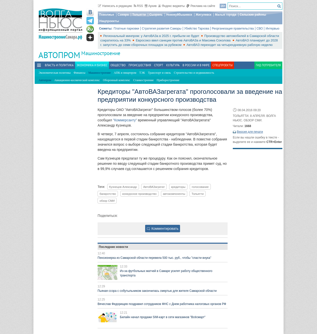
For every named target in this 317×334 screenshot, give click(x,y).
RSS (138, 6)
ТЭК (142, 72)
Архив (151, 6)
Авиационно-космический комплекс (77, 80)
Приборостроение (168, 80)
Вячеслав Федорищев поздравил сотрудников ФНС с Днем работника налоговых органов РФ (162, 304)
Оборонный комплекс (116, 80)
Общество (118, 65)
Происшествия (140, 65)
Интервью (272, 28)
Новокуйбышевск (179, 14)
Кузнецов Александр (123, 186)
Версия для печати (250, 132)
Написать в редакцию (115, 6)
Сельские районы (253, 14)
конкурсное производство (139, 193)
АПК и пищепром (125, 72)
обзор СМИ (107, 200)
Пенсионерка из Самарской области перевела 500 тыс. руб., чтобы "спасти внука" (154, 258)
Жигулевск (203, 14)
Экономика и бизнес (92, 65)
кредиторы (178, 186)
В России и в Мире (196, 65)
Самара (123, 14)
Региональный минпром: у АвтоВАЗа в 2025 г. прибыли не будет (151, 36)
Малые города (225, 14)
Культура (173, 65)
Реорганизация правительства (233, 28)
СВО (260, 28)
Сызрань (156, 14)
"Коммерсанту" (125, 120)
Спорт (158, 65)
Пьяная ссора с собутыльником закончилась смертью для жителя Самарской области (157, 291)
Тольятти (139, 14)
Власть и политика (59, 65)
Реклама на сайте (200, 6)
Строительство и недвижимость (194, 72)
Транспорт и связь (159, 72)
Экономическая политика (55, 72)
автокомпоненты (174, 193)
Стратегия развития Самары (162, 28)
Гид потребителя (268, 65)
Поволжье (106, 14)
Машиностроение (100, 53)
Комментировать (163, 229)
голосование (200, 186)
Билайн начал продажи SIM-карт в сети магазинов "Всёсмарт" (163, 317)
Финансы (79, 72)
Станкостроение (143, 80)
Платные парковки (126, 28)
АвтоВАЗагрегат (154, 186)
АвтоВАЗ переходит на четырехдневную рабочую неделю (229, 45)
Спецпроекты (222, 65)
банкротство (108, 193)
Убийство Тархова (196, 28)
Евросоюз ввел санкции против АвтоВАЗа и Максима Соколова (183, 40)
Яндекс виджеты (171, 6)
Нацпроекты (109, 21)
